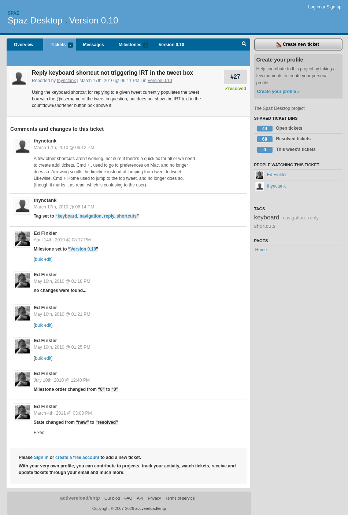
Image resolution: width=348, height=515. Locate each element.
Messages (93, 44)
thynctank (66, 80)
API (140, 498)
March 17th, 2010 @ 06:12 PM (64, 147)
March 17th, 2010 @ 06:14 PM (64, 207)
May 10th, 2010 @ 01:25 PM (62, 347)
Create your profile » (278, 91)
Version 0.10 (93, 20)
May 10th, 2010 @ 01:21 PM (62, 314)
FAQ (128, 498)
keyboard (67, 216)
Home (261, 249)
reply (109, 216)
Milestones (129, 45)
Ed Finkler (45, 233)
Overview (23, 44)
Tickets (58, 45)
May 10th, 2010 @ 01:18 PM (62, 281)
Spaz (13, 13)
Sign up (333, 7)
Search (244, 44)
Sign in (41, 457)
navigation (90, 216)
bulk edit (43, 259)
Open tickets (280, 128)
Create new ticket (297, 45)
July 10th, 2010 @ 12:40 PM (62, 380)
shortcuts (126, 216)
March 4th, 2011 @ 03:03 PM (63, 413)
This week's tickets (286, 150)
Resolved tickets (284, 139)
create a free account (77, 457)
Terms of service (180, 498)
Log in (314, 7)
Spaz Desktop (35, 20)
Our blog (112, 498)
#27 (235, 77)
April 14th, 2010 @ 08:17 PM (62, 239)
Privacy (154, 498)
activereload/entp (80, 498)
